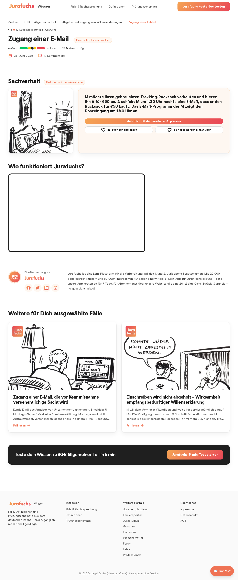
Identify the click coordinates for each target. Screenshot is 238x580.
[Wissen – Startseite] (29, 6)
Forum (127, 543)
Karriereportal (132, 515)
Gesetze (129, 526)
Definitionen (117, 6)
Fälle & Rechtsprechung (86, 6)
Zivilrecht (14, 22)
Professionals (132, 555)
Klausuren (129, 532)
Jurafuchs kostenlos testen (203, 6)
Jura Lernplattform (135, 509)
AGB (183, 520)
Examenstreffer (133, 537)
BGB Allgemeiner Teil (42, 22)
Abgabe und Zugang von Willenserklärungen (92, 22)
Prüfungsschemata (144, 6)
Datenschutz (189, 515)
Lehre (126, 549)
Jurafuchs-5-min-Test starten (195, 454)
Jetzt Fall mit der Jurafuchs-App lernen (154, 121)
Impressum (188, 509)
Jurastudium (131, 520)
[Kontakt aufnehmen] (222, 571)
